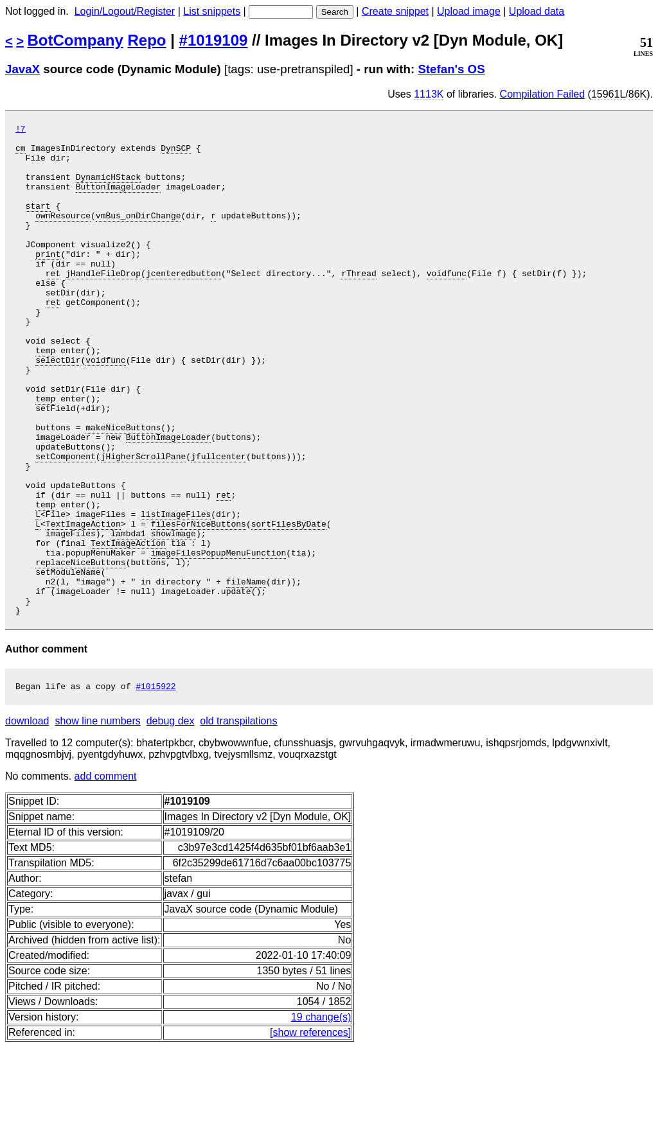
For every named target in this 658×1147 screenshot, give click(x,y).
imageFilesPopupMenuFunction (219, 639)
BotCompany (75, 40)
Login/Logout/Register (125, 11)
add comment (106, 876)
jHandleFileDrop (103, 304)
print (47, 280)
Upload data (536, 11)
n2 (51, 673)
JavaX (22, 69)
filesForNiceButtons (198, 604)
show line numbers (97, 821)
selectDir (57, 408)
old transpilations (238, 821)
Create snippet (395, 11)
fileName (246, 673)
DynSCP (176, 153)
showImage (173, 616)
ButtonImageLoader (118, 200)
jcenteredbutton (183, 304)
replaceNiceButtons (80, 650)
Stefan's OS (451, 69)
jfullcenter (218, 523)
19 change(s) (321, 1117)
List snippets (211, 11)
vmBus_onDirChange (138, 234)
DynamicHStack (108, 188)
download (27, 821)
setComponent (65, 523)
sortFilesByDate (288, 604)
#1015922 (155, 786)
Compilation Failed (542, 94)
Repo (147, 40)
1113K (428, 94)
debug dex (171, 821)
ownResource (63, 234)
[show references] (310, 1132)
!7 (20, 130)
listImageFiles (176, 593)
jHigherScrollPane (143, 523)
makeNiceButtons (123, 489)
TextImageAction (83, 604)
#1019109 (213, 40)
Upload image (469, 11)
